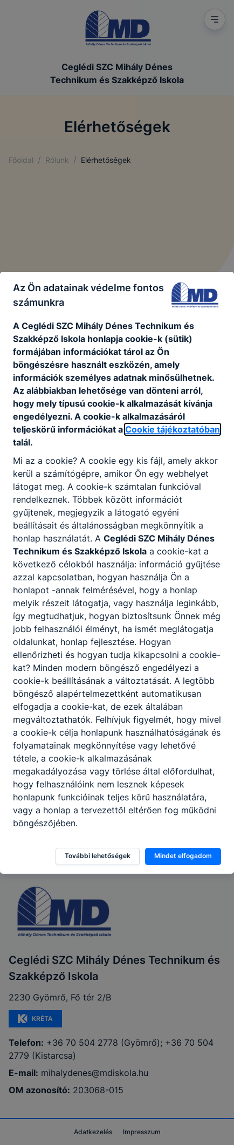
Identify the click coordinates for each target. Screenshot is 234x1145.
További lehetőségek (97, 856)
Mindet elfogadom (183, 856)
